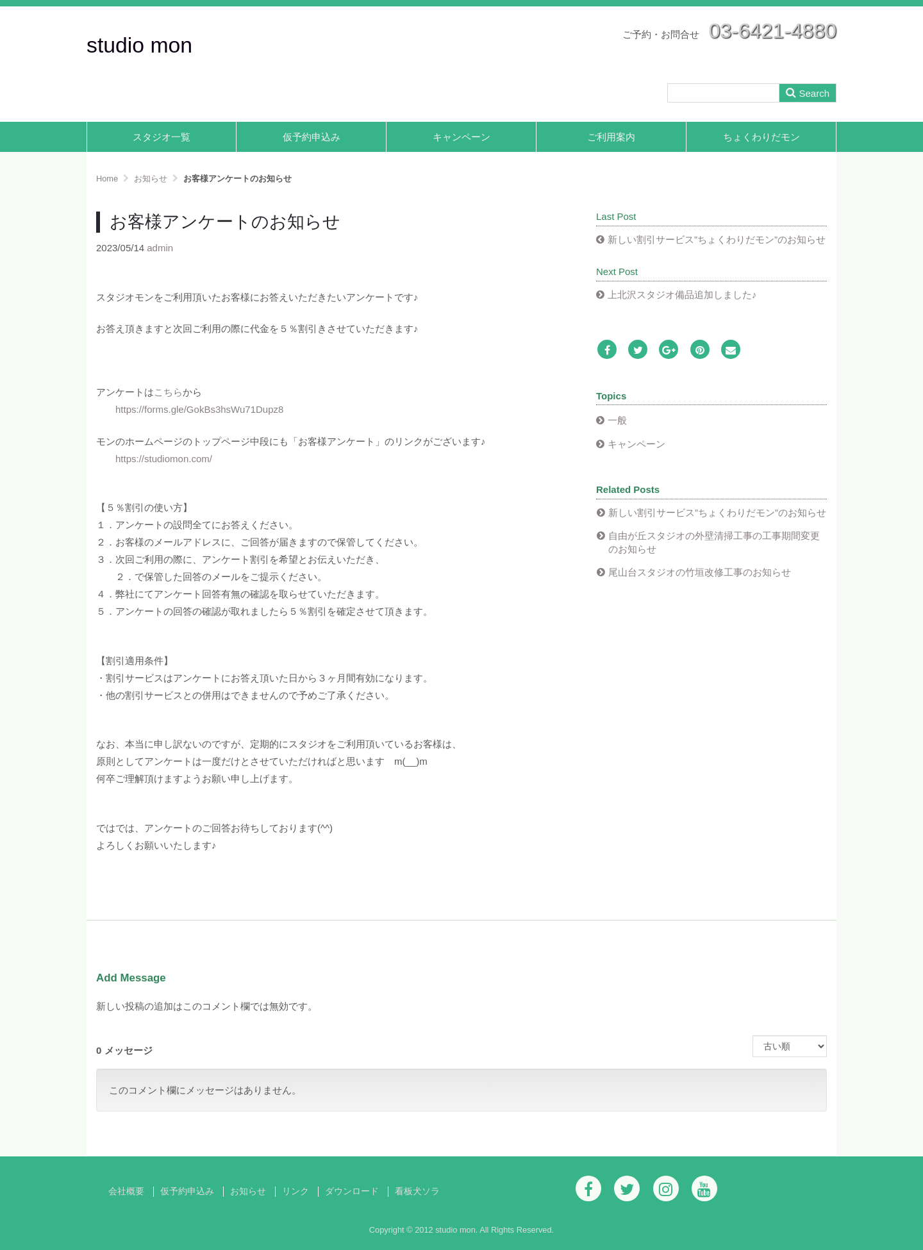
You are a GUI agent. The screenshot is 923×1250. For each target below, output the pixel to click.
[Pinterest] (700, 350)
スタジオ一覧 (161, 136)
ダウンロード (352, 1191)
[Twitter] (638, 350)
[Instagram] (666, 1188)
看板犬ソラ (417, 1191)
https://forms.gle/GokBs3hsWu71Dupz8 (199, 409)
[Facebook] (607, 350)
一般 (617, 420)
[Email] (731, 350)
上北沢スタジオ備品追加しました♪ (682, 294)
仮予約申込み (311, 136)
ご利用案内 (611, 136)
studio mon (139, 45)
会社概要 (126, 1191)
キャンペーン (461, 136)
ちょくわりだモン (761, 136)
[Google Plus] (668, 350)
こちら (168, 392)
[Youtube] (704, 1188)
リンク (295, 1191)
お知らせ (248, 1191)
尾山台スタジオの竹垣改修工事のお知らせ (699, 572)
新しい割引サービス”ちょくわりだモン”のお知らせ (717, 239)
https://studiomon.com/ (163, 458)
